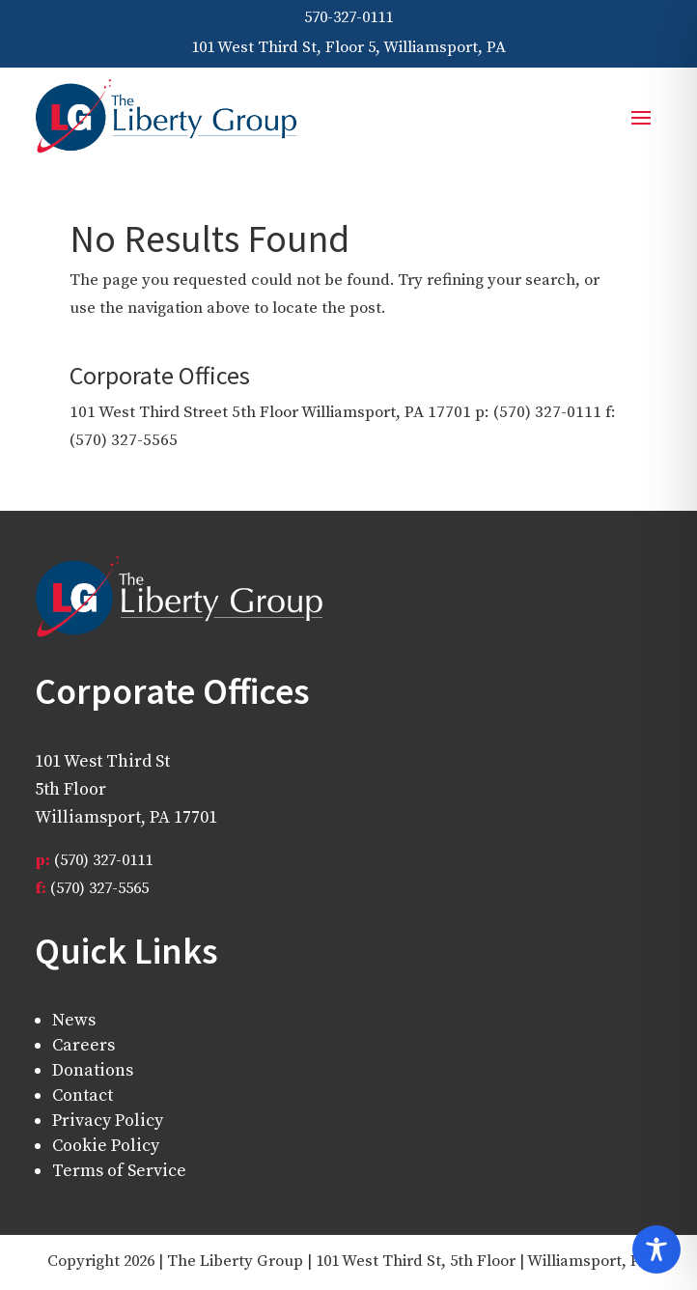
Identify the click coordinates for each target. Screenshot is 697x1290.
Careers (83, 1045)
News (74, 1020)
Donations (92, 1070)
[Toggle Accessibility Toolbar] (656, 1249)
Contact (82, 1095)
